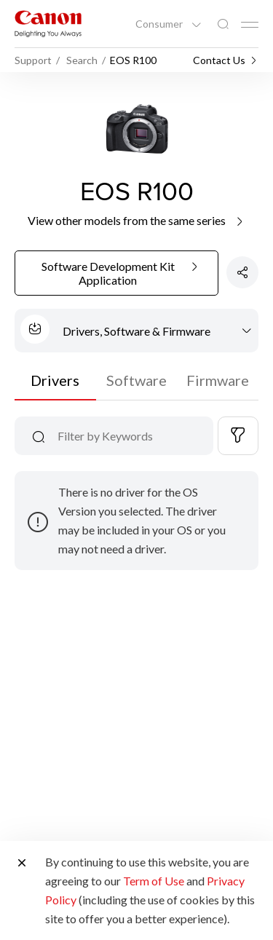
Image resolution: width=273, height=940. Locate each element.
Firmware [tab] (217, 380)
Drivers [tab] (55, 380)
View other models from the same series (136, 220)
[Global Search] (223, 24)
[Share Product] (242, 272)
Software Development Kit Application (121, 273)
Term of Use (153, 881)
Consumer (160, 24)
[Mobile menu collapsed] (249, 25)
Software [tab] (136, 380)
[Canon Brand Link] (48, 23)
